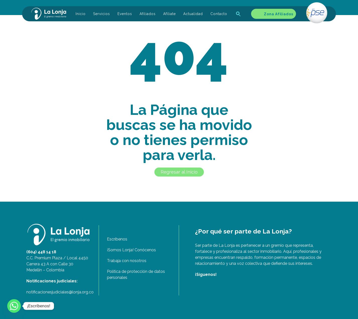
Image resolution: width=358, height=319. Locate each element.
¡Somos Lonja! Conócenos (131, 250)
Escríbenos (117, 239)
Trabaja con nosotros (126, 260)
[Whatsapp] (14, 306)
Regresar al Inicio (179, 172)
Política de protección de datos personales (136, 274)
